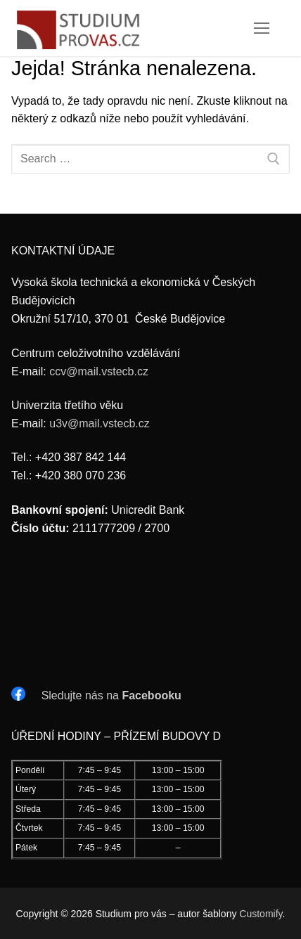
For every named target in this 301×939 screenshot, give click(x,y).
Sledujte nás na (111, 695)
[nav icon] (261, 28)
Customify (260, 913)
